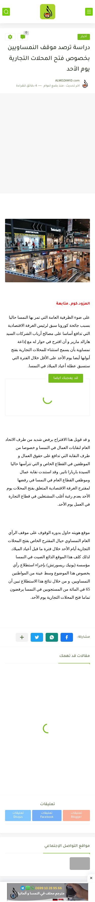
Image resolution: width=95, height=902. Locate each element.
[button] (67, 637)
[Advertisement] (47, 143)
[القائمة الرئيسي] (89, 12)
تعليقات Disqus (18, 815)
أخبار (84, 36)
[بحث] (6, 12)
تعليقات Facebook (46, 815)
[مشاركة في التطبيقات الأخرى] (22, 637)
